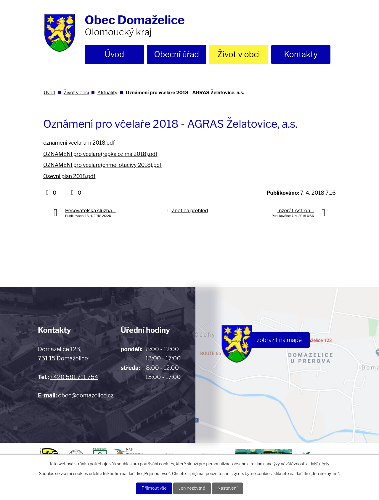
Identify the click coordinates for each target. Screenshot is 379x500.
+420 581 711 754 (74, 377)
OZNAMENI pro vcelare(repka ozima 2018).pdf (100, 154)
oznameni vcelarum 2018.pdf (79, 143)
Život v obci (238, 54)
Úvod (114, 54)
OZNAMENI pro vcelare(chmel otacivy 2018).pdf (102, 165)
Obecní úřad (176, 54)
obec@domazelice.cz (85, 395)
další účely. (319, 462)
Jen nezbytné (192, 488)
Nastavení (231, 488)
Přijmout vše (150, 488)
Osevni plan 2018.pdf (69, 176)
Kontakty (301, 54)
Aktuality (107, 92)
